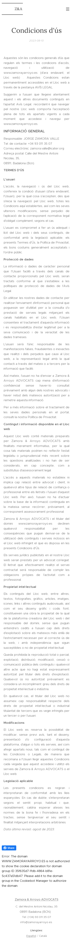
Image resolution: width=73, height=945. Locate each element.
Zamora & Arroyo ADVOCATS (36, 899)
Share (9, 847)
